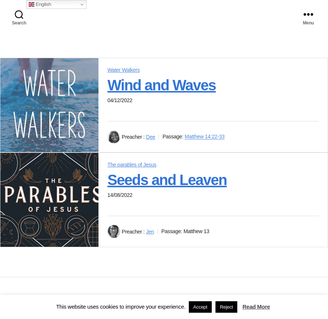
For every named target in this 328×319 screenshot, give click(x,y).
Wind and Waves (161, 85)
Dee (150, 137)
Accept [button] (200, 307)
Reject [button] (226, 307)
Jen (150, 232)
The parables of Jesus (131, 165)
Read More (256, 306)
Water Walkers (123, 70)
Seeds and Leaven (167, 180)
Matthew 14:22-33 (205, 137)
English (40, 4)
